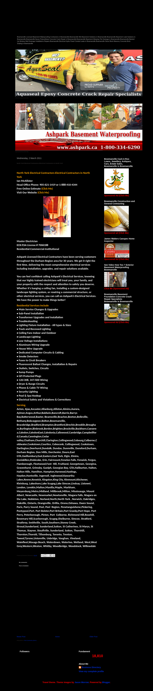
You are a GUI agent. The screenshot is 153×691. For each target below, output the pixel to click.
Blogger (106, 682)
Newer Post (21, 637)
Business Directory (91, 667)
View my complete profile (91, 671)
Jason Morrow (82, 682)
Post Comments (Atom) (30, 640)
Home (57, 637)
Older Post (93, 637)
